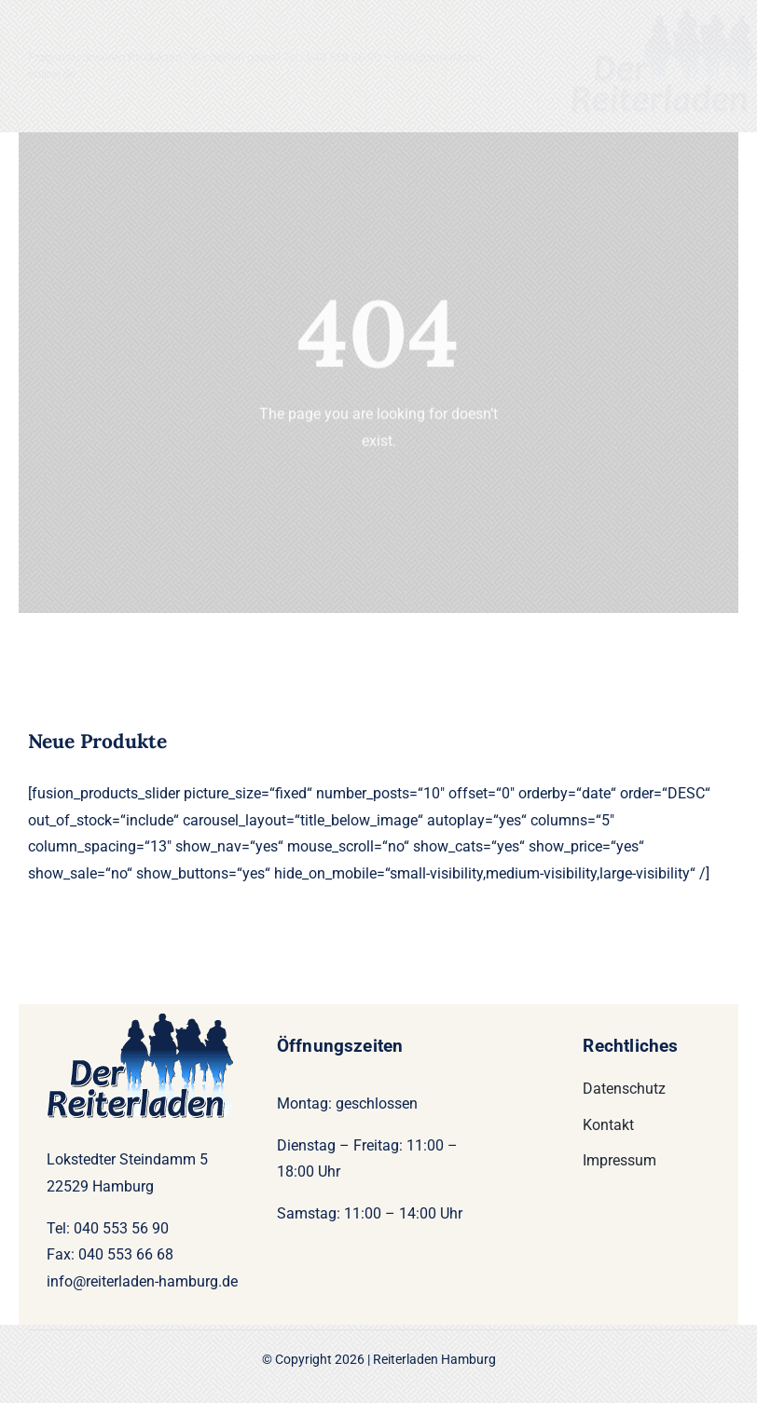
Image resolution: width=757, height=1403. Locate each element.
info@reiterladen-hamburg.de (142, 1281)
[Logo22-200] (664, 16)
